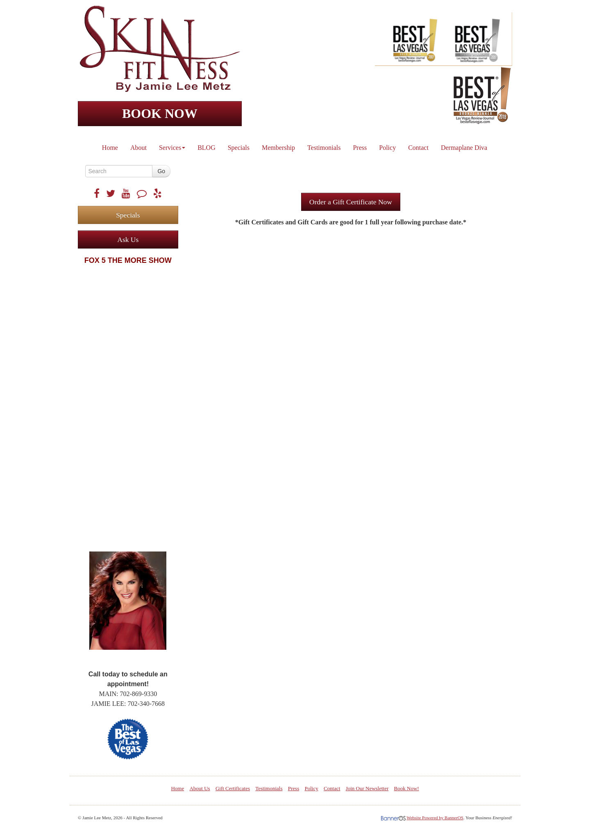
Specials (239, 147)
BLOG (206, 147)
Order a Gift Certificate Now (350, 202)
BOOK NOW (159, 113)
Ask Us (127, 239)
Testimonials (324, 147)
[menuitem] (110, 146)
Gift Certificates (233, 788)
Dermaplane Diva (464, 147)
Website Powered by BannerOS (434, 817)
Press (360, 147)
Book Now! (406, 788)
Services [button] (172, 147)
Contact (418, 147)
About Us (199, 788)
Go (161, 171)
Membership (278, 147)
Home (110, 147)
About (138, 147)
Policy (387, 147)
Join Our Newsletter (367, 788)
